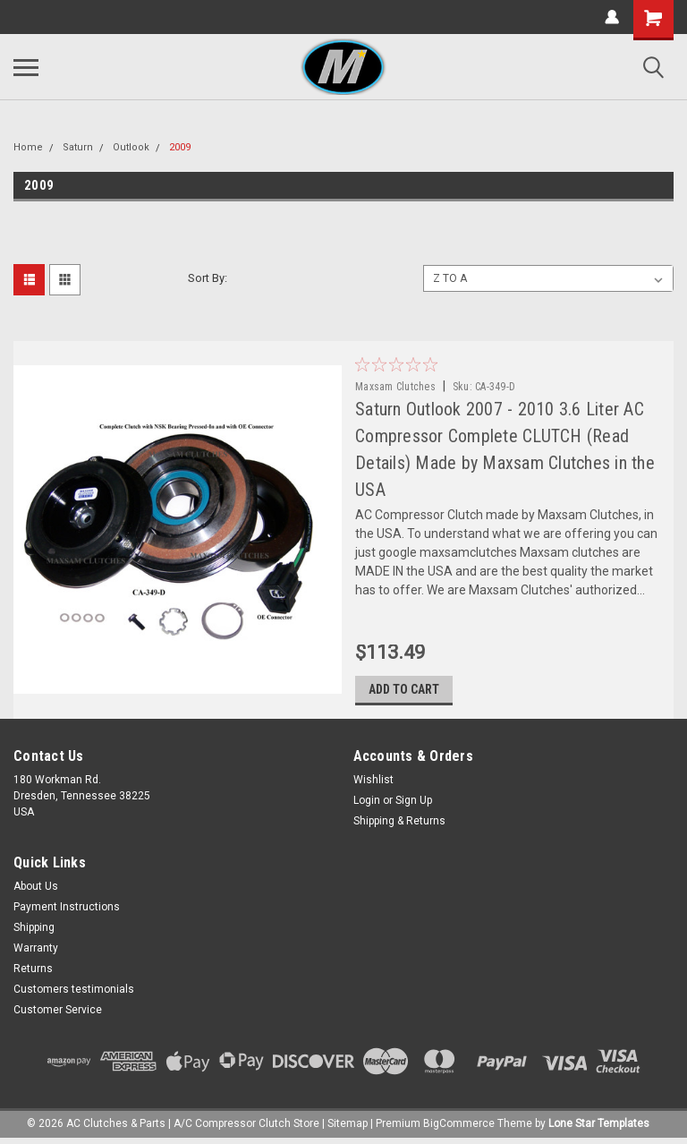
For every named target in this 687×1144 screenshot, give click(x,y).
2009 (180, 147)
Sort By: (207, 278)
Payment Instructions (66, 909)
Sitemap (347, 1126)
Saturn (78, 147)
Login (366, 803)
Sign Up (413, 803)
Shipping (34, 930)
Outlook (131, 147)
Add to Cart (405, 692)
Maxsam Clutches (397, 386)
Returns (33, 971)
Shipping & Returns (399, 823)
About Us (35, 889)
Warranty (35, 950)
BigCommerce (459, 1126)
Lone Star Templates (598, 1126)
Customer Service (57, 1012)
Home (28, 147)
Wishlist (373, 782)
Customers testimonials (73, 992)
